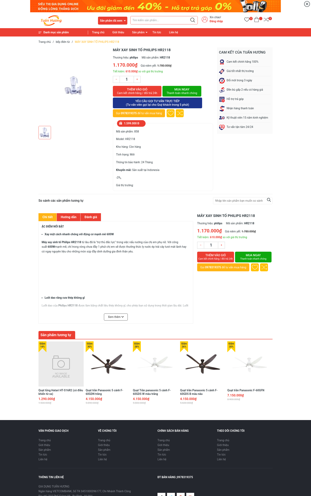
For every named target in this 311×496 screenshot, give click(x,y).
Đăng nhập (216, 21)
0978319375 (129, 113)
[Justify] (192, 20)
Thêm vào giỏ (137, 91)
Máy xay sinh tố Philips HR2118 (61, 242)
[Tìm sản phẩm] (164, 20)
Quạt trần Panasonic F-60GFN (245, 383)
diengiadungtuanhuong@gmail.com (100, 494)
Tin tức (157, 32)
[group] (73, 85)
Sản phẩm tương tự (55, 335)
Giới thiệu (118, 32)
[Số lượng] (127, 79)
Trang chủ (98, 32)
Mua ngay (182, 91)
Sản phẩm (138, 32)
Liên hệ (173, 32)
